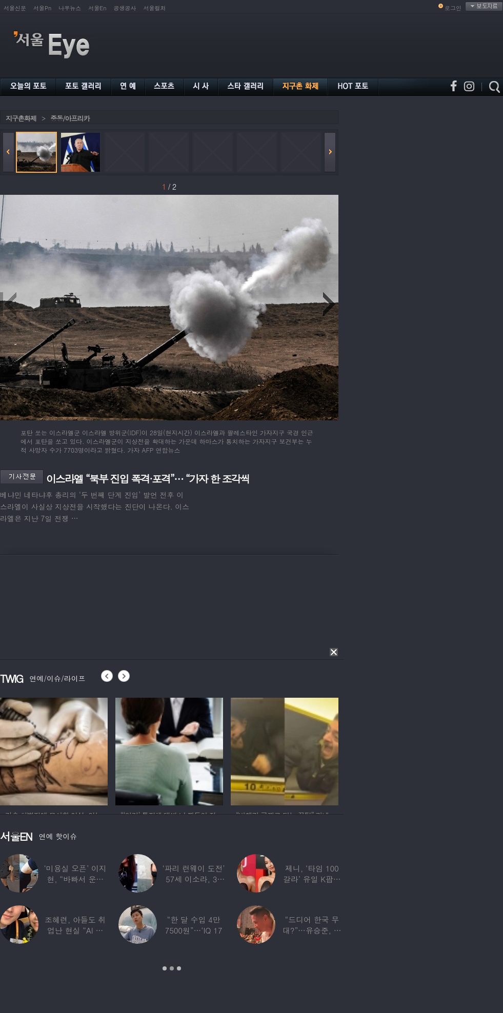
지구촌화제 (21, 118)
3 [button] (179, 968)
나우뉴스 (69, 8)
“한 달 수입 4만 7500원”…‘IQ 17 (194, 925)
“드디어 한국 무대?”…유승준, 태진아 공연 (312, 930)
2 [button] (172, 968)
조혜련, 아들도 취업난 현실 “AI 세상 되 (75, 930)
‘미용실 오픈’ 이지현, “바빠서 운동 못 (75, 879)
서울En (97, 8)
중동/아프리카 (69, 118)
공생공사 (125, 8)
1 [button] (165, 968)
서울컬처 (155, 8)
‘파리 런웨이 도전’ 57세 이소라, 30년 (193, 879)
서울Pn (42, 8)
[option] (54, 750)
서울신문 (15, 8)
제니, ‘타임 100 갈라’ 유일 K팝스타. (312, 879)
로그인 (453, 8)
